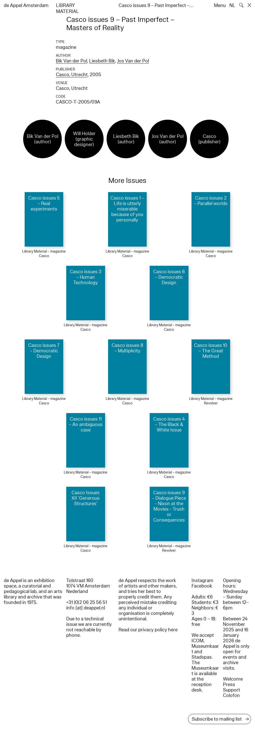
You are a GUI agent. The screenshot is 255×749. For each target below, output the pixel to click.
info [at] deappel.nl (85, 608)
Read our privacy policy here (148, 630)
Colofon (231, 695)
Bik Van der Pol (71, 61)
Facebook (201, 586)
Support (231, 690)
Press (229, 684)
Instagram (202, 580)
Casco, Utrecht (72, 74)
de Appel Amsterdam (26, 5)
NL (232, 5)
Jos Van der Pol (133, 61)
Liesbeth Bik (102, 61)
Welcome (233, 679)
